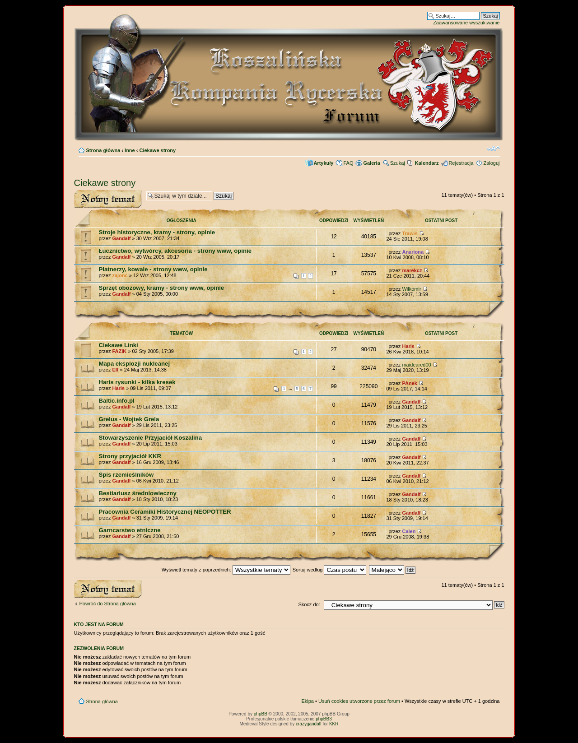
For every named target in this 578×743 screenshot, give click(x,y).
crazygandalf (309, 723)
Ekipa (307, 701)
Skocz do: (309, 604)
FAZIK (119, 351)
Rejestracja (460, 163)
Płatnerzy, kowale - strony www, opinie (153, 269)
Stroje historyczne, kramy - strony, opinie (157, 232)
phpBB (260, 713)
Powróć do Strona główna (107, 603)
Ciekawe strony (158, 150)
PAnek (409, 383)
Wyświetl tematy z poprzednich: (226, 569)
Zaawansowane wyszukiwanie (466, 22)
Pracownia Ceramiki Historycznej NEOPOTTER (165, 511)
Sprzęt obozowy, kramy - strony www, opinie (161, 287)
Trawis (409, 233)
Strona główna (103, 150)
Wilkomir (411, 289)
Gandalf (121, 238)
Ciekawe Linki (118, 345)
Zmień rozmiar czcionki (493, 148)
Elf (115, 369)
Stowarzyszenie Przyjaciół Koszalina (150, 437)
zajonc (119, 275)
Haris (408, 346)
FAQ (348, 163)
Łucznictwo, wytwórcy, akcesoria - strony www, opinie (175, 250)
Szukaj (397, 163)
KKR (334, 723)
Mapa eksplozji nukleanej (134, 363)
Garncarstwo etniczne (130, 530)
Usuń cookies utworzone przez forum (359, 701)
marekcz (412, 270)
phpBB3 (324, 718)
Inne (130, 150)
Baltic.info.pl (117, 400)
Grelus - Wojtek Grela (129, 419)
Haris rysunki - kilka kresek (137, 382)
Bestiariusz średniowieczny (138, 493)
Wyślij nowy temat (108, 199)
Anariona (413, 252)
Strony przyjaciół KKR (130, 456)
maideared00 (416, 364)
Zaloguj (491, 163)
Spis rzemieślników (126, 474)
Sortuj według (330, 569)
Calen (408, 531)
